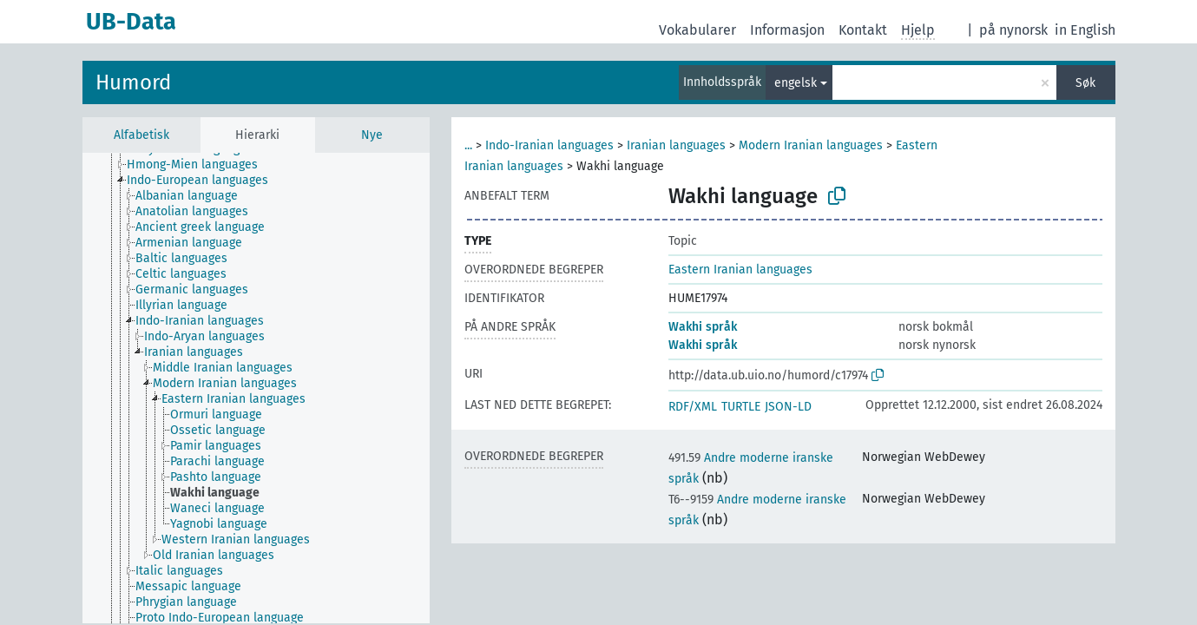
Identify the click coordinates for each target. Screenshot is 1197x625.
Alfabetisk (141, 135)
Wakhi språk (702, 326)
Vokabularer (697, 30)
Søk (1085, 83)
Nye (372, 135)
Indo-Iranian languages (549, 145)
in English (1085, 30)
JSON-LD (788, 406)
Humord (133, 82)
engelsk (795, 83)
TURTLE (740, 406)
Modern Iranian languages (811, 145)
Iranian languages (676, 145)
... (468, 145)
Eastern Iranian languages (740, 269)
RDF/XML (692, 406)
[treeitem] (199, 165)
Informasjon (787, 30)
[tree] (256, 388)
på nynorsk (1013, 30)
